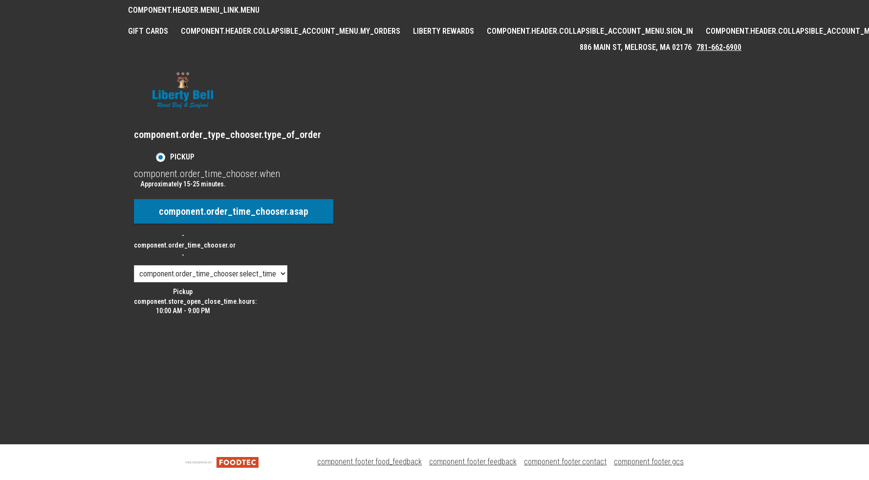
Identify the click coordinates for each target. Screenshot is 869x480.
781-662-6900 (718, 47)
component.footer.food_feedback (369, 461)
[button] (182, 90)
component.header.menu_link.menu (194, 10)
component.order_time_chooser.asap (233, 211)
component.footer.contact (565, 461)
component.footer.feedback (473, 461)
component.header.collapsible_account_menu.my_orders (290, 31)
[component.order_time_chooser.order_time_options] (210, 273)
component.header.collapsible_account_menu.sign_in (590, 31)
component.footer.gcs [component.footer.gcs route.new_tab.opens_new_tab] (649, 461)
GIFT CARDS (148, 31)
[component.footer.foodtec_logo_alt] (222, 461)
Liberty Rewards (443, 31)
